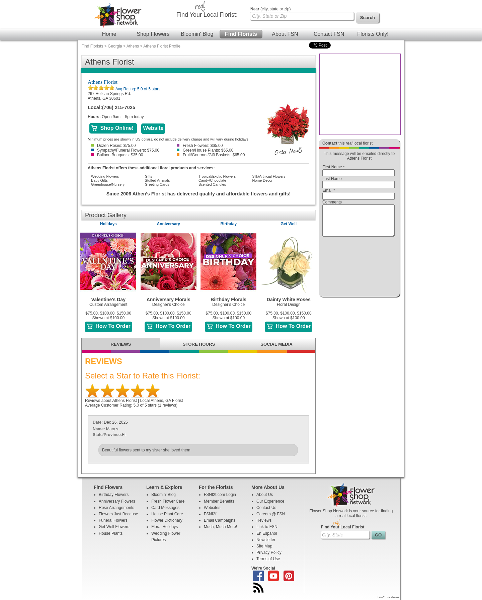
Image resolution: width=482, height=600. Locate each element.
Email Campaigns (219, 520)
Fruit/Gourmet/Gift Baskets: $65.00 (211, 155)
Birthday (228, 224)
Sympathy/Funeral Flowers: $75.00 (125, 150)
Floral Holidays (164, 526)
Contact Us (266, 507)
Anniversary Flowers (117, 501)
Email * (328, 190)
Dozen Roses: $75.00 (113, 145)
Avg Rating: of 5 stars (137, 89)
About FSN (285, 34)
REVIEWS (121, 344)
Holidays (108, 224)
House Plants (111, 533)
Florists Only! (372, 34)
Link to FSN (266, 526)
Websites (212, 507)
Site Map (264, 546)
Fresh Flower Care (167, 501)
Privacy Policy (269, 552)
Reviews (263, 520)
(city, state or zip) (270, 9)
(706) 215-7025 (118, 107)
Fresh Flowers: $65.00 (200, 145)
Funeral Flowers (113, 520)
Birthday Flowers (114, 494)
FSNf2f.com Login (220, 494)
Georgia (115, 46)
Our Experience (270, 501)
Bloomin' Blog (197, 34)
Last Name (332, 178)
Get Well (288, 224)
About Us (264, 494)
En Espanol (266, 533)
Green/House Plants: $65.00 (205, 150)
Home (109, 34)
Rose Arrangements (116, 507)
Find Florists (241, 34)
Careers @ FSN (270, 514)
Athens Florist (102, 82)
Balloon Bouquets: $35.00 (117, 155)
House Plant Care (167, 514)
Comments (332, 202)
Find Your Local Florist (343, 527)
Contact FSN (329, 34)
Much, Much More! (220, 526)
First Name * (333, 167)
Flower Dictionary (166, 520)
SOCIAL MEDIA (276, 344)
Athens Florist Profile (161, 46)
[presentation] (358, 268)
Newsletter (265, 539)
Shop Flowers (153, 34)
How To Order (108, 326)
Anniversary (168, 224)
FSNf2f (210, 514)
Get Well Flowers (114, 526)
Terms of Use (268, 558)
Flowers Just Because (118, 514)
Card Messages (165, 507)
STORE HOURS (199, 344)
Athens (133, 46)
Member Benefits (219, 501)
